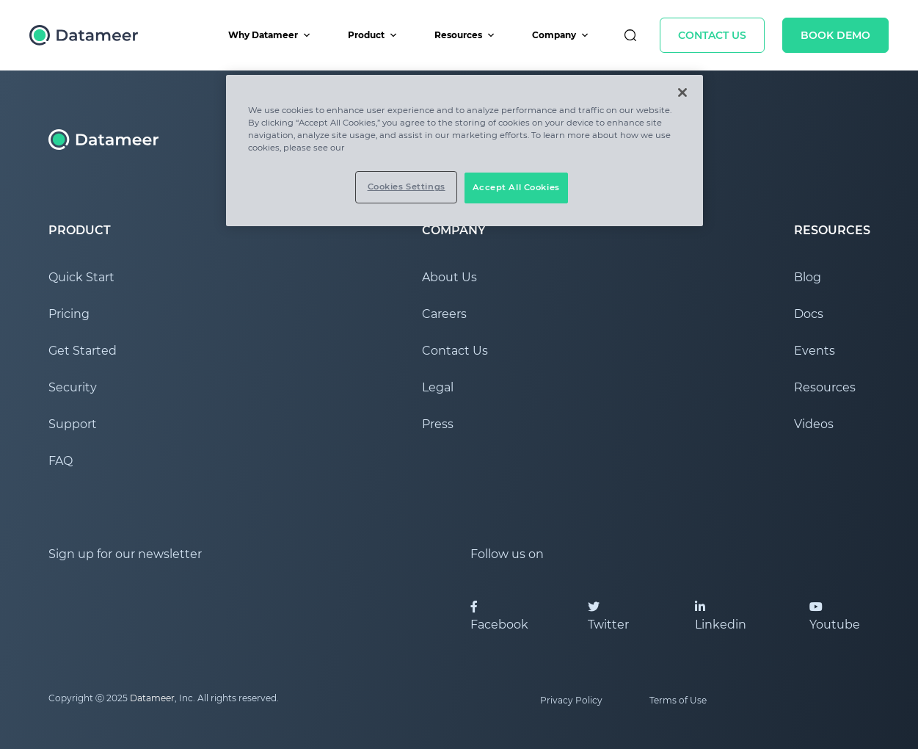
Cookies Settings (406, 186)
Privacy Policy (571, 700)
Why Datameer (269, 34)
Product (373, 34)
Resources (464, 34)
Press (437, 424)
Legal (437, 387)
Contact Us (712, 35)
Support (72, 424)
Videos (814, 424)
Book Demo (835, 35)
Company (560, 34)
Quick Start (81, 277)
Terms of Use (678, 700)
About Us (449, 277)
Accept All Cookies (516, 187)
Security (72, 387)
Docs (808, 314)
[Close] (682, 92)
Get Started (82, 351)
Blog (807, 277)
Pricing (69, 314)
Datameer (152, 697)
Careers (444, 314)
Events (814, 351)
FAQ (60, 461)
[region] (464, 150)
